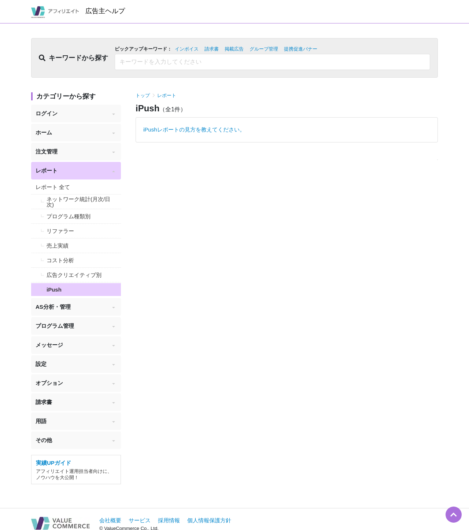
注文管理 (75, 151)
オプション (75, 383)
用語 (75, 421)
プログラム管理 (75, 326)
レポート (75, 170)
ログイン (75, 113)
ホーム (75, 132)
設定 (75, 364)
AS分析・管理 (75, 307)
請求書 (75, 402)
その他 (75, 440)
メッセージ (75, 345)
